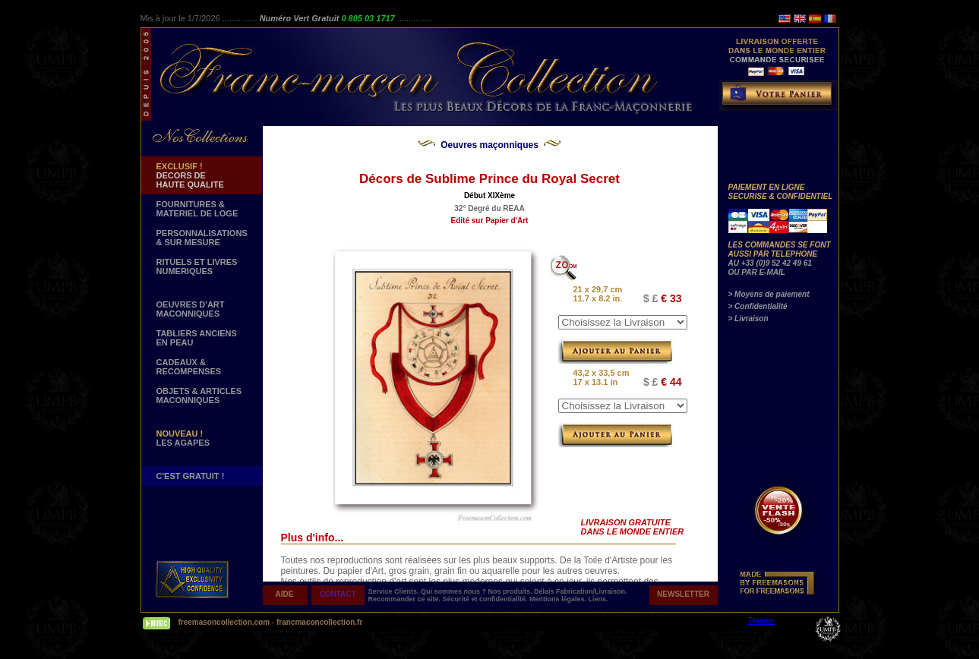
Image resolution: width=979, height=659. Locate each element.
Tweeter (761, 620)
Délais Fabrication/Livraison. (580, 591)
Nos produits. (511, 591)
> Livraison (748, 318)
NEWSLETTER (683, 594)
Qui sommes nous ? (454, 591)
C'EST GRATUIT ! (190, 476)
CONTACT (337, 594)
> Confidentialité (758, 306)
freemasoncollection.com (224, 622)
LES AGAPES (183, 438)
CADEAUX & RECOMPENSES (189, 367)
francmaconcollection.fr (319, 622)
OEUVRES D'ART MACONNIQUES (190, 309)
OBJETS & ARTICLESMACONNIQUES (199, 395)
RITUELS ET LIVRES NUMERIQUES (197, 266)
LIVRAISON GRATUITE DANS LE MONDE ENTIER (632, 527)
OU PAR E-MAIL (756, 272)
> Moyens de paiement (769, 294)
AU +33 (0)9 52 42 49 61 (770, 263)
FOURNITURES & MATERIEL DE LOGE (197, 209)
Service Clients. (395, 591)
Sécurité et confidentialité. (486, 599)
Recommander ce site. (405, 599)
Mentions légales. (559, 599)
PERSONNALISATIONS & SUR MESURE (202, 238)
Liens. (598, 599)
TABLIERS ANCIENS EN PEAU (196, 338)
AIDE (285, 594)
